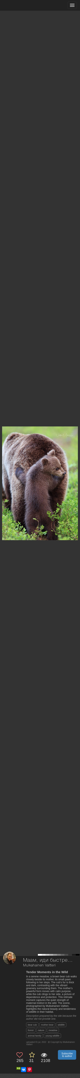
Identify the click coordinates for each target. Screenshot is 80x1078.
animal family (34, 1035)
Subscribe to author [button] (67, 1055)
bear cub (32, 1024)
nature (41, 1030)
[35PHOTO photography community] (19, 5)
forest (31, 1030)
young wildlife (52, 1035)
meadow (53, 1030)
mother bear (47, 1024)
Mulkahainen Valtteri (39, 965)
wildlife (61, 1024)
